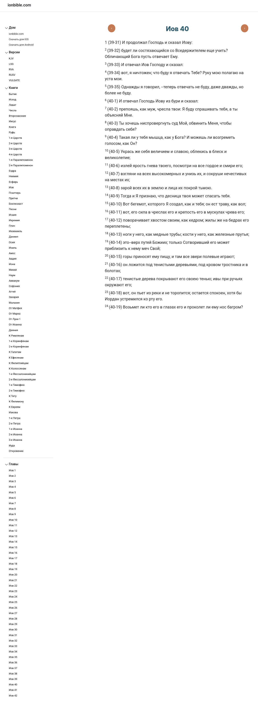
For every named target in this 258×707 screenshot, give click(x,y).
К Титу (13, 396)
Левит (12, 104)
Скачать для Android (21, 44)
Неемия (13, 176)
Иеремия (14, 220)
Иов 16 (13, 552)
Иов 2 (12, 475)
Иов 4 (12, 486)
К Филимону (16, 401)
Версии (14, 52)
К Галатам (15, 352)
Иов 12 (13, 530)
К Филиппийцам (18, 363)
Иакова (13, 412)
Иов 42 (13, 695)
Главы (13, 464)
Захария (14, 297)
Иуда (12, 445)
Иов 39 (13, 679)
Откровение (16, 450)
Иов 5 (12, 492)
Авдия (13, 258)
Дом (12, 27)
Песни (12, 209)
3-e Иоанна (15, 439)
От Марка (14, 313)
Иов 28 (13, 618)
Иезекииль (15, 231)
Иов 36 (13, 662)
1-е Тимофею (17, 384)
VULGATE (14, 80)
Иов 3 (12, 481)
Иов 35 (13, 657)
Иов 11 (13, 525)
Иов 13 (13, 536)
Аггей (12, 291)
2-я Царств (15, 143)
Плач (12, 225)
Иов (11, 187)
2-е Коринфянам (19, 346)
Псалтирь (15, 192)
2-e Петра (14, 423)
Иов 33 (13, 646)
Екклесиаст (16, 203)
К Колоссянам (17, 368)
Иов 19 (13, 569)
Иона (12, 264)
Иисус (12, 121)
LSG (11, 63)
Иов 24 (13, 596)
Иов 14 (13, 541)
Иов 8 (12, 508)
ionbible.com (16, 33)
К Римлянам (16, 335)
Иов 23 (13, 591)
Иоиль (13, 247)
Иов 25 (13, 602)
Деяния (13, 330)
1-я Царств (15, 137)
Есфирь (13, 181)
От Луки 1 (15, 319)
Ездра (12, 170)
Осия (12, 242)
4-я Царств (15, 154)
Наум (12, 275)
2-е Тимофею (17, 390)
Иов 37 (13, 668)
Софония (14, 286)
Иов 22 (13, 585)
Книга (12, 126)
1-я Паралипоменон (21, 159)
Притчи (13, 198)
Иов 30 (13, 629)
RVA (11, 69)
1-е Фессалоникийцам (22, 374)
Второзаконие (17, 115)
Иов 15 (13, 547)
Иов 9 (12, 514)
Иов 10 (13, 519)
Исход (12, 99)
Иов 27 (13, 613)
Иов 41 (13, 689)
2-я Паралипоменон (21, 165)
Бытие (13, 94)
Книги (13, 88)
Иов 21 (13, 580)
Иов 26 (13, 607)
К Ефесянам (16, 357)
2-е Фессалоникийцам (22, 379)
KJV (11, 58)
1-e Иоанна (15, 428)
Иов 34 (13, 651)
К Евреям (14, 406)
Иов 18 (13, 563)
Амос (12, 253)
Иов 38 (13, 673)
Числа (12, 110)
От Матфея (15, 308)
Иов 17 (13, 558)
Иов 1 (12, 470)
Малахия (14, 302)
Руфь (12, 132)
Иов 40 (13, 684)
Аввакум (14, 280)
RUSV (12, 74)
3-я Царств (15, 148)
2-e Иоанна (15, 434)
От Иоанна (15, 324)
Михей (13, 269)
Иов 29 (13, 624)
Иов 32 (13, 640)
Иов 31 (13, 635)
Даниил (13, 236)
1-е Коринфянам (19, 341)
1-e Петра (14, 418)
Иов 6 (12, 497)
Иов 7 (12, 503)
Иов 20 (13, 574)
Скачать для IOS (19, 39)
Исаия (12, 214)
